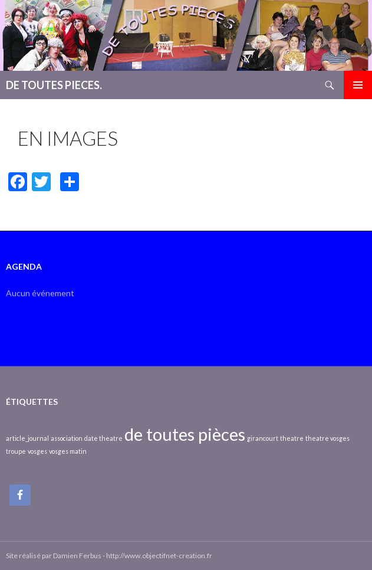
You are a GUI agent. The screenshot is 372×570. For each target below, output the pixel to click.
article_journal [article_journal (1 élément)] (27, 438)
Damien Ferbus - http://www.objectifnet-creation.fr (132, 555)
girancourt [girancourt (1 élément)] (262, 438)
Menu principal (358, 85)
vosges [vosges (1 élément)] (37, 451)
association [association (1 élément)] (67, 438)
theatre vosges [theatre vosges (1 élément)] (327, 438)
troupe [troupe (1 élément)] (16, 451)
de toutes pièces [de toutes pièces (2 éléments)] (184, 434)
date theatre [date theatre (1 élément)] (103, 438)
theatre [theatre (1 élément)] (292, 438)
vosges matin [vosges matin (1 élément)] (68, 451)
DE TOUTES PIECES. (54, 84)
